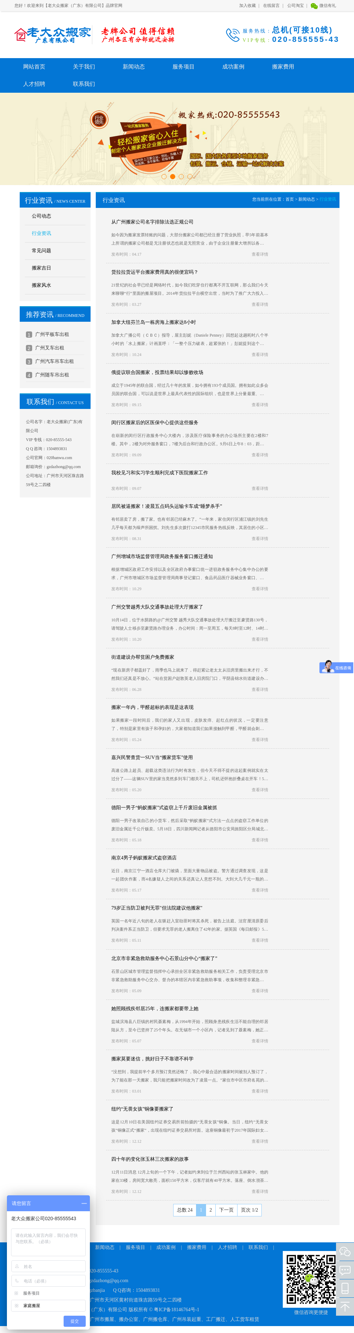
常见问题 (41, 250)
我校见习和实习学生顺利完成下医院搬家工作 (159, 472)
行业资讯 (41, 233)
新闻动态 (134, 67)
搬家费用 (283, 67)
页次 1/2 (249, 1210)
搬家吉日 (41, 268)
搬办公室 (128, 1319)
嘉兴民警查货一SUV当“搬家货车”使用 (152, 757)
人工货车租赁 (244, 1319)
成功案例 (233, 67)
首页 (290, 199)
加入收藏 (247, 5)
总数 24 (185, 1210)
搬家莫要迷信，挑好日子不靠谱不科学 (152, 1058)
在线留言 (271, 5)
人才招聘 (34, 84)
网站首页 (34, 67)
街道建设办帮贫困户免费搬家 (142, 657)
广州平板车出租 (52, 334)
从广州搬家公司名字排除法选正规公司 (152, 222)
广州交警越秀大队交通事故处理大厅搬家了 (157, 607)
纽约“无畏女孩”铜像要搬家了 (142, 1109)
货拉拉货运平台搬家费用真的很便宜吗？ (154, 272)
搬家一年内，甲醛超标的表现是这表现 (152, 707)
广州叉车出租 (49, 347)
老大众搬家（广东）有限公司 (49, 34)
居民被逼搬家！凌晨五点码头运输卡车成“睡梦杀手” (166, 506)
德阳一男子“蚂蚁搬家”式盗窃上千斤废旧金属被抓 (164, 807)
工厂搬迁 (215, 1319)
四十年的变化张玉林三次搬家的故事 (150, 1159)
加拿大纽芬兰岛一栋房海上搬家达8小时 (153, 322)
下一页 (226, 1210)
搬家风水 (41, 285)
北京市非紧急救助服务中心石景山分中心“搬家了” (164, 958)
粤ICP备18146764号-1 (176, 1309)
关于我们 (84, 67)
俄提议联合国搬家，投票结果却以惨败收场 (157, 372)
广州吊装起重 (186, 1319)
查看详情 (260, 254)
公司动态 (41, 216)
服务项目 (184, 67)
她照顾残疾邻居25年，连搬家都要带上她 (154, 1008)
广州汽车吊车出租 (54, 361)
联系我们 (84, 84)
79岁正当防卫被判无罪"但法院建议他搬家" (156, 908)
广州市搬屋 (102, 1319)
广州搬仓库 (155, 1319)
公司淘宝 (295, 5)
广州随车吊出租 (52, 374)
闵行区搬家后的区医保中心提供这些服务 (154, 422)
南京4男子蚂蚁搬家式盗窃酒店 (144, 857)
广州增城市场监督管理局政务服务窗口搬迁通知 (162, 556)
